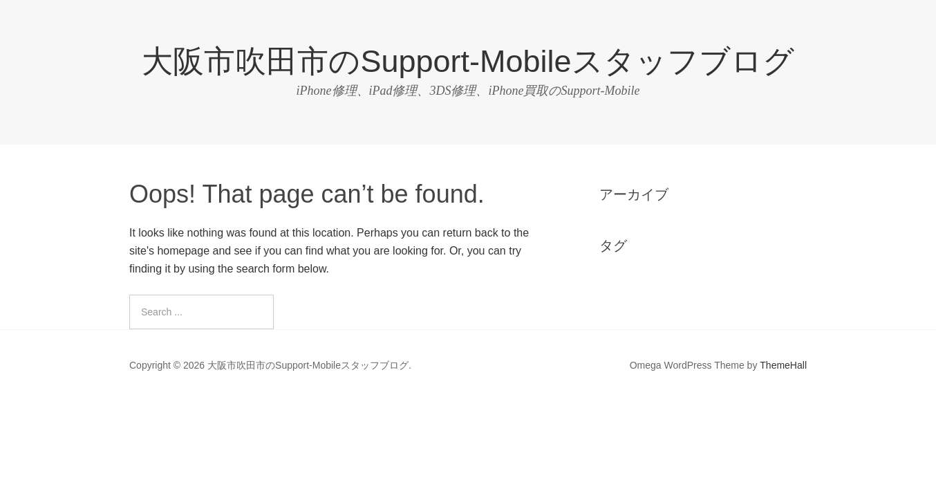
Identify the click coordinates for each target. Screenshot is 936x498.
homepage (183, 251)
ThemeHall (783, 365)
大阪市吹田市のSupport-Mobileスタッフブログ (468, 61)
